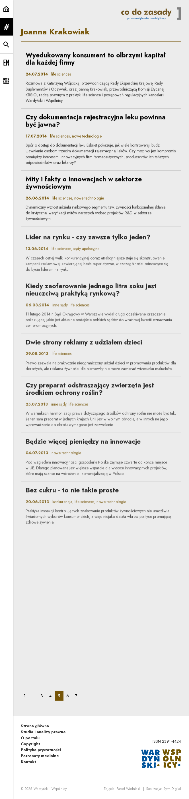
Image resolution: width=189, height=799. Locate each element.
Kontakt (28, 762)
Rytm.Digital (172, 788)
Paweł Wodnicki (128, 788)
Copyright (30, 744)
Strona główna (35, 726)
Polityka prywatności (41, 750)
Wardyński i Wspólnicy (50, 788)
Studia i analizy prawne (43, 732)
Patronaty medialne (40, 756)
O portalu (30, 738)
